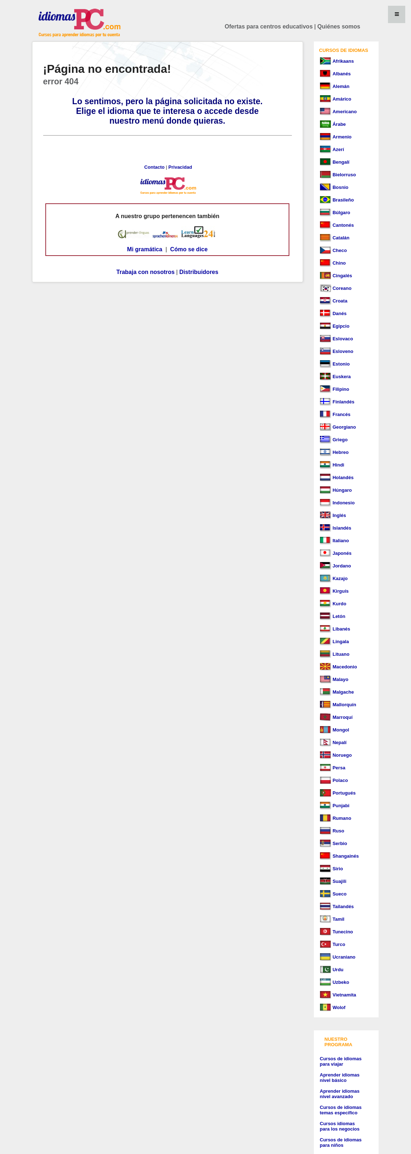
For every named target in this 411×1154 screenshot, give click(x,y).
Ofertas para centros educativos (269, 26)
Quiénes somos (338, 26)
